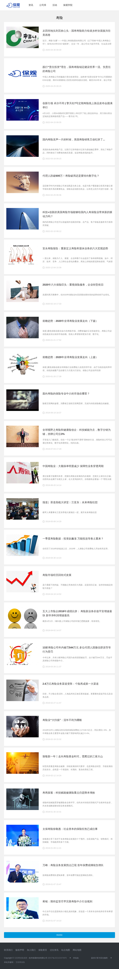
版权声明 (19, 950)
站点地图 (65, 950)
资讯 (31, 5)
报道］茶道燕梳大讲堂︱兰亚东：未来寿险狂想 (70, 502)
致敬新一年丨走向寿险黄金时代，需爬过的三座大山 (73, 756)
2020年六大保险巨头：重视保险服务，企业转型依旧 (73, 284)
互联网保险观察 (20, 958)
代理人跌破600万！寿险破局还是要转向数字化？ (71, 175)
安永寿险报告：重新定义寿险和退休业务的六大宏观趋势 (75, 248)
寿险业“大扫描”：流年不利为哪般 (62, 720)
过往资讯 (54, 950)
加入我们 (31, 950)
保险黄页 (42, 950)
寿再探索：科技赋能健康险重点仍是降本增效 (69, 792)
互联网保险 (20, 962)
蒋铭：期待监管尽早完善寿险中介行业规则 (67, 901)
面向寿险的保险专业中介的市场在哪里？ (66, 393)
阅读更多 (59, 935)
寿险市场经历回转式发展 (57, 575)
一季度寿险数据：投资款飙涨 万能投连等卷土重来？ (73, 538)
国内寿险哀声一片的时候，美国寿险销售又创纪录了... (74, 139)
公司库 (42, 5)
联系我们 (8, 950)
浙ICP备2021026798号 (57, 958)
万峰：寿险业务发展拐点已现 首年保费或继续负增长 (73, 865)
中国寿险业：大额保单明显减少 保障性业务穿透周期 (73, 466)
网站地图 (77, 950)
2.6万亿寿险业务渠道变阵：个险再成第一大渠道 (71, 683)
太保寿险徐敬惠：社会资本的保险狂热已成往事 (70, 829)
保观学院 (67, 5)
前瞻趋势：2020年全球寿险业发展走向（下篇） (70, 321)
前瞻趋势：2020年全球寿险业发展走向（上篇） (70, 357)
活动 (54, 5)
